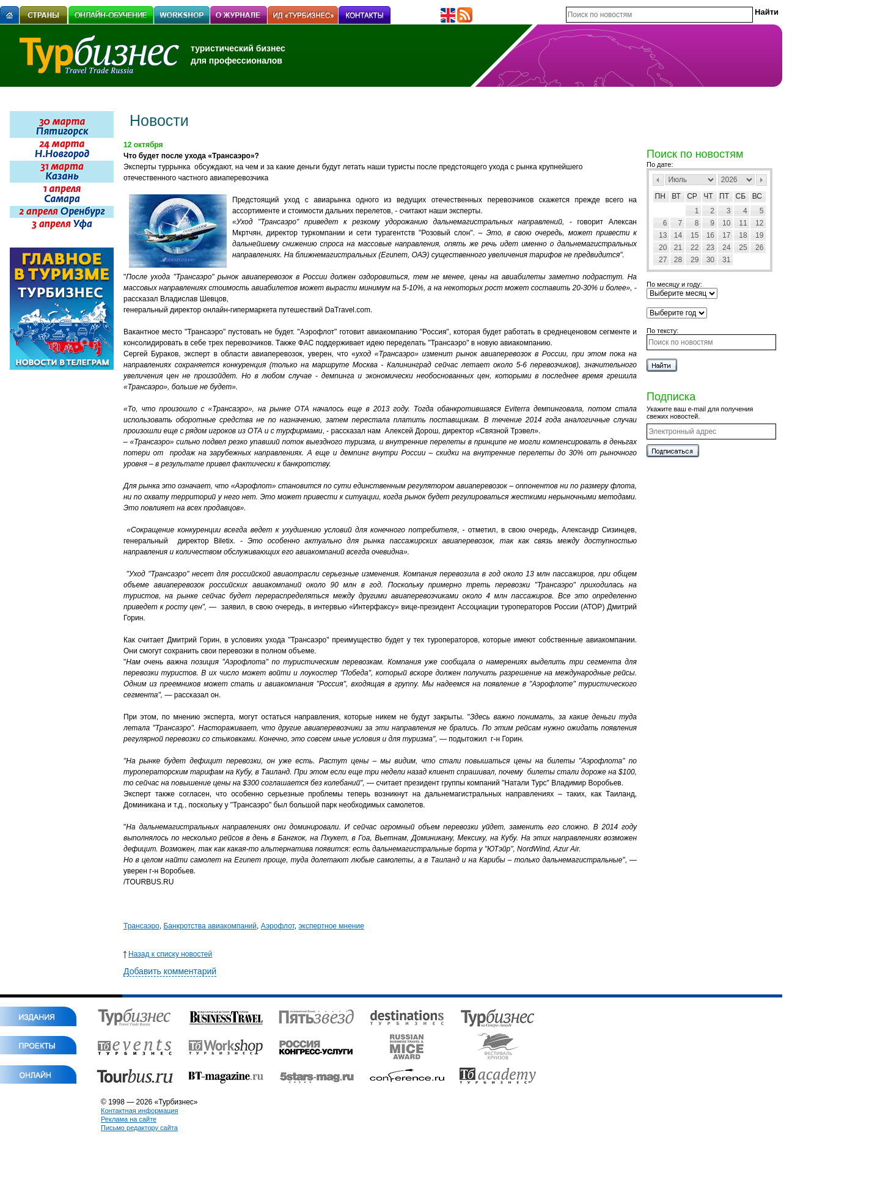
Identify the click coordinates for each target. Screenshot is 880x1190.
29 (694, 259)
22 (694, 247)
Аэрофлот (278, 926)
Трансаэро (141, 926)
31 (726, 259)
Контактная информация (139, 1110)
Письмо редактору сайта (139, 1127)
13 (663, 235)
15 (694, 235)
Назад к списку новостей (167, 954)
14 (678, 235)
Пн (660, 196)
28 (678, 259)
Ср (692, 196)
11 (743, 223)
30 (710, 259)
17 (726, 235)
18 (743, 235)
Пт (724, 196)
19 (759, 235)
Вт (676, 196)
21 (678, 247)
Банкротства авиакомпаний (210, 926)
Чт (708, 196)
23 (710, 247)
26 (759, 247)
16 (710, 235)
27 (663, 259)
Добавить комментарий (169, 971)
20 (663, 247)
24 (726, 247)
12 (759, 223)
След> (761, 180)
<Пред (658, 180)
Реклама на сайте (128, 1119)
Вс (757, 196)
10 (726, 223)
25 (743, 247)
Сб (741, 196)
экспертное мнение (331, 926)
